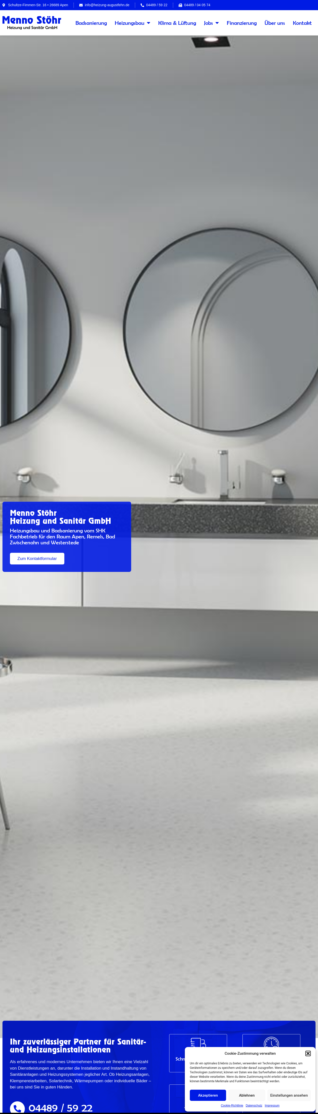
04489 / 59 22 (60, 1107)
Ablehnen (247, 1095)
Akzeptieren (208, 1095)
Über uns (275, 23)
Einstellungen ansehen (289, 1095)
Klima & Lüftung (177, 23)
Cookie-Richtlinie (232, 1105)
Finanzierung (242, 23)
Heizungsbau (132, 23)
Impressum (272, 1105)
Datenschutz (254, 1105)
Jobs (211, 23)
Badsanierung (91, 23)
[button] (308, 1053)
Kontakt (302, 23)
